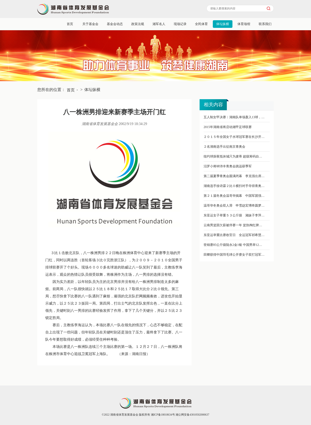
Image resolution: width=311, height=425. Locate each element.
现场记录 (180, 24)
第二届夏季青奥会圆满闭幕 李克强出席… (234, 176)
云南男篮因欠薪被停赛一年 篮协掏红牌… (233, 225)
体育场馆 (243, 24)
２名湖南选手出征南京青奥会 (224, 146)
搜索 (269, 8)
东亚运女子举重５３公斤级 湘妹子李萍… (234, 215)
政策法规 (137, 24)
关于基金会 (90, 24)
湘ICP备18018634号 (162, 414)
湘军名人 (158, 24)
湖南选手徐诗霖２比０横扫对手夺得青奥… (234, 186)
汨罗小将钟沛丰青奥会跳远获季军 (228, 166)
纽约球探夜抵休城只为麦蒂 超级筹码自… (233, 156)
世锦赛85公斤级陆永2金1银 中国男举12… (233, 244)
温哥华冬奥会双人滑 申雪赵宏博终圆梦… (234, 205)
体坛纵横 (222, 24)
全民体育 (201, 24)
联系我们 (265, 24)
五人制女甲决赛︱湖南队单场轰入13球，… (234, 117)
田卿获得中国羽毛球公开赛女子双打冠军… (234, 254)
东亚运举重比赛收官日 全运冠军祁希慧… (234, 235)
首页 (70, 24)
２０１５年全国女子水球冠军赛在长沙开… (234, 136)
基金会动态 (115, 24)
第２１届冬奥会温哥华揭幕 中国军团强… (234, 195)
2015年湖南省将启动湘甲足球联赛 (228, 127)
